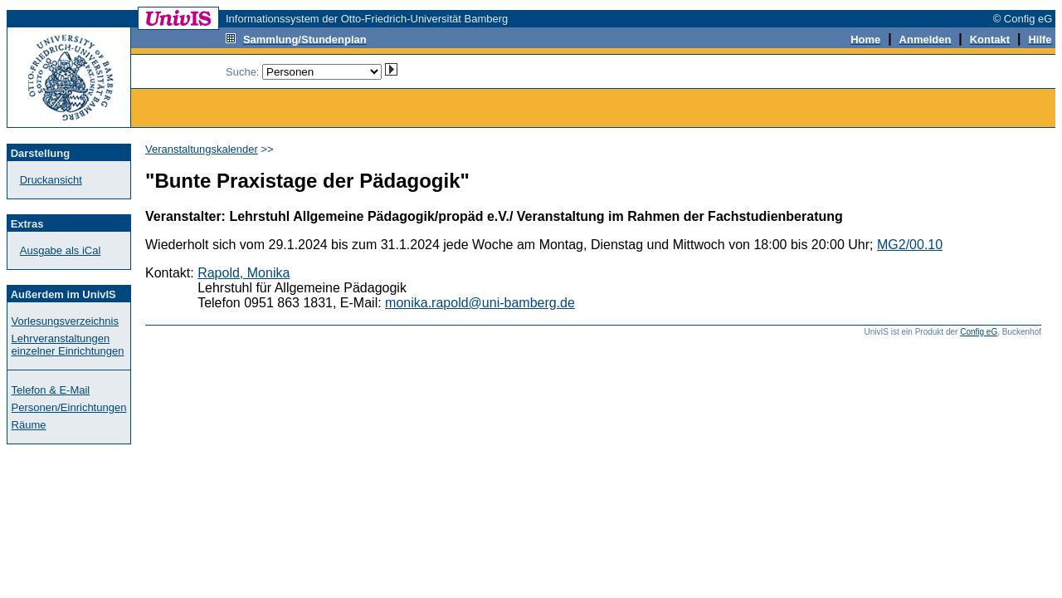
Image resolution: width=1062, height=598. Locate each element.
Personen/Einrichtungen (69, 407)
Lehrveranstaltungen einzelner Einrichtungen (68, 344)
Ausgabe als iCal (60, 250)
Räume (29, 425)
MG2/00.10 (910, 245)
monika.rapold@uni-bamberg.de (480, 303)
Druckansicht (51, 180)
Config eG (978, 331)
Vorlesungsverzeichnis (65, 321)
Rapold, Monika (243, 273)
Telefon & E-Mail (51, 390)
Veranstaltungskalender (201, 149)
